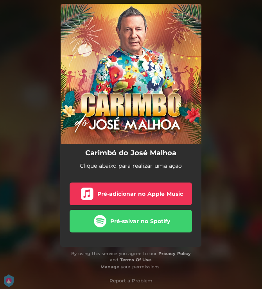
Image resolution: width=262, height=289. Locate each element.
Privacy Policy (174, 253)
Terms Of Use (135, 259)
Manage (109, 266)
